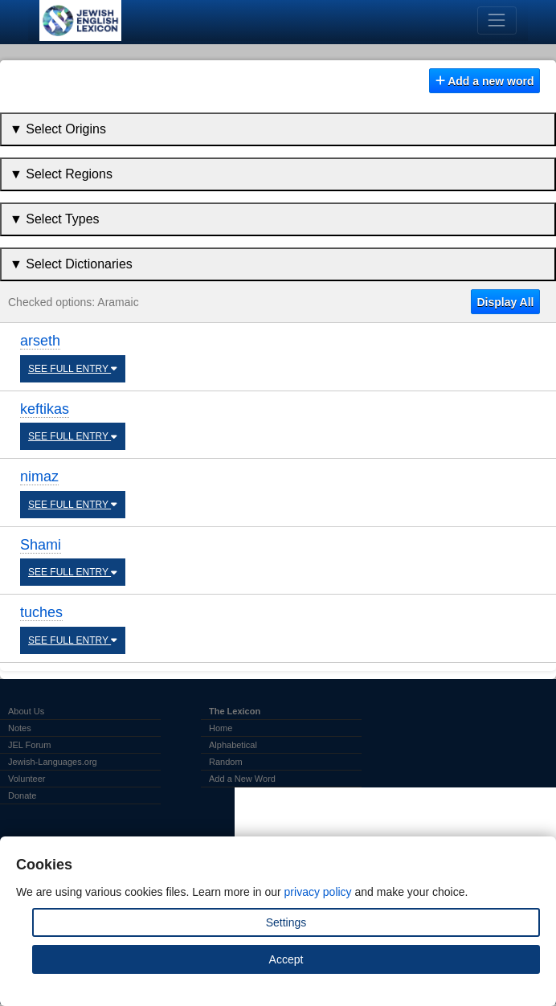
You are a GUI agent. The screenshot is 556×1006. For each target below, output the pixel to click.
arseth (40, 341)
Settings (286, 922)
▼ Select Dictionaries (71, 264)
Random (226, 762)
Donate (22, 795)
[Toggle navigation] (497, 20)
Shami (40, 545)
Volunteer (26, 778)
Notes (19, 728)
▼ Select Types (55, 219)
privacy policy (318, 891)
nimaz (39, 476)
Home (220, 728)
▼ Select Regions (61, 174)
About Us (26, 711)
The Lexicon (234, 711)
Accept (286, 959)
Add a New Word (242, 778)
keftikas (44, 409)
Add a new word (484, 81)
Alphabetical (233, 745)
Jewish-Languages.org (52, 762)
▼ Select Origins (58, 129)
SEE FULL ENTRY (72, 368)
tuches (41, 612)
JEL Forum (29, 745)
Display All (505, 302)
